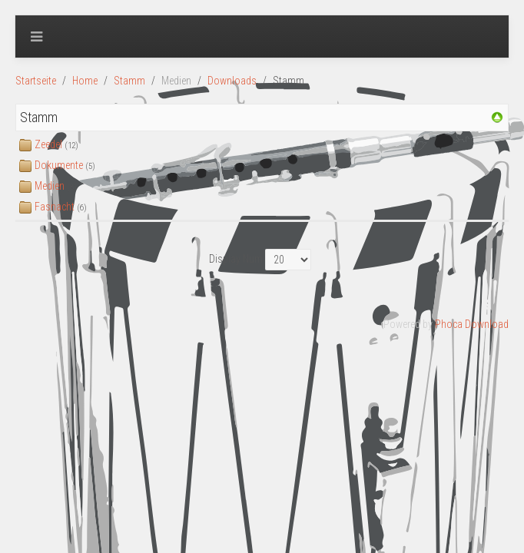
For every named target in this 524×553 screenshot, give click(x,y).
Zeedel (48, 144)
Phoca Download (472, 324)
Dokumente (59, 165)
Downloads (232, 81)
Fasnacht (55, 206)
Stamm (129, 81)
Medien (50, 186)
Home (85, 81)
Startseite (35, 81)
